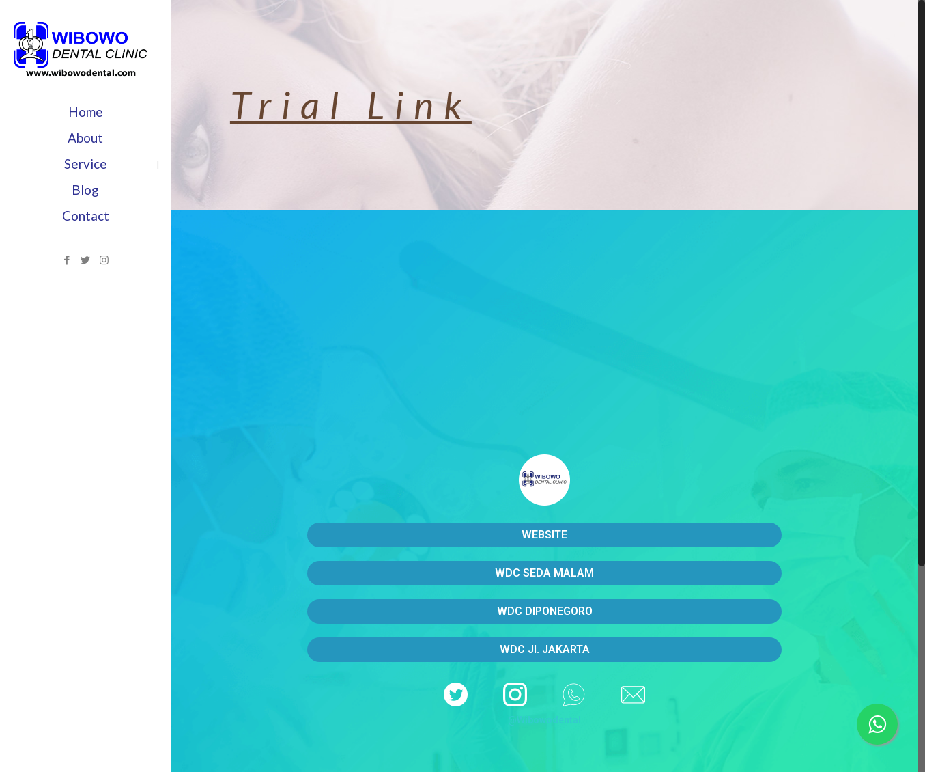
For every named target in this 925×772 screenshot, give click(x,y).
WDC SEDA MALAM (544, 572)
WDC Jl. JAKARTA (545, 649)
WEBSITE (544, 534)
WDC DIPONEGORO (545, 611)
